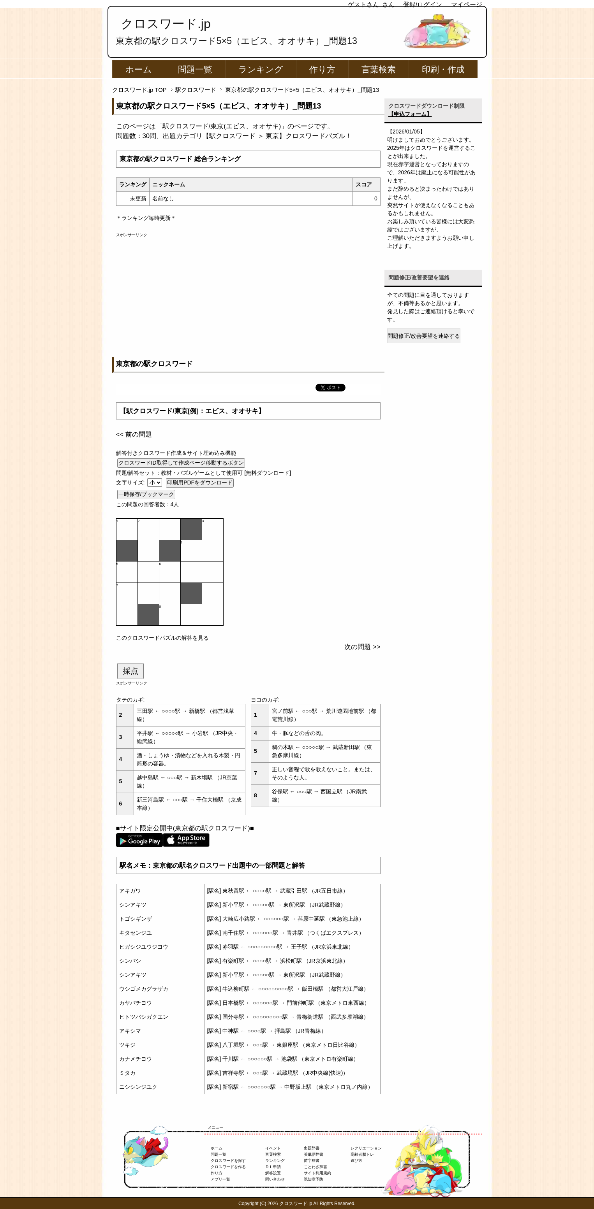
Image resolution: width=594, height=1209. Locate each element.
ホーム (138, 69)
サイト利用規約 (317, 1173)
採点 (130, 671)
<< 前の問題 (134, 434)
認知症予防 (313, 1179)
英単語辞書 (313, 1154)
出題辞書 (311, 1148)
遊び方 (356, 1160)
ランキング (260, 69)
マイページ (466, 4)
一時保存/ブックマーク (146, 494)
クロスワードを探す (228, 1160)
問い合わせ (275, 1179)
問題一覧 (195, 69)
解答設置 (273, 1173)
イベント (273, 1148)
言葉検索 (378, 69)
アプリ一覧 (220, 1179)
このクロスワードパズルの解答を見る (162, 638)
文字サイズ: (131, 482)
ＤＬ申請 (273, 1167)
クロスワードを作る (228, 1167)
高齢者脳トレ (362, 1154)
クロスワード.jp (166, 24)
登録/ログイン (422, 4)
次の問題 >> (362, 647)
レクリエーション (366, 1148)
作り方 (322, 69)
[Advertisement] (248, 292)
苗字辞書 (311, 1160)
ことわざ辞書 (315, 1167)
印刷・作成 (443, 69)
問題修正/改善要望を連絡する (424, 336)
